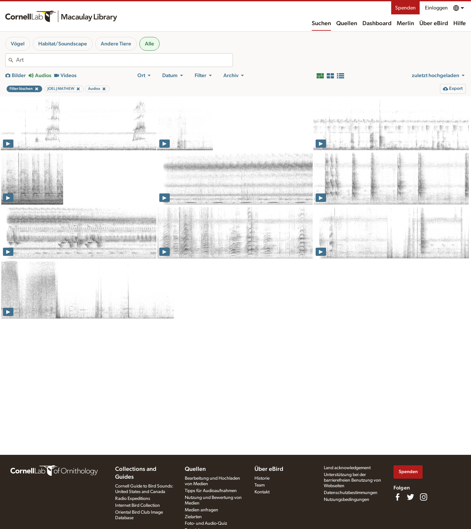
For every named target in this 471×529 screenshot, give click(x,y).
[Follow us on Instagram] (423, 497)
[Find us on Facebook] (397, 497)
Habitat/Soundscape (62, 43)
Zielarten (193, 517)
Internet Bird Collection (137, 505)
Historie (262, 478)
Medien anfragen (201, 510)
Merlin (405, 23)
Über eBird (433, 23)
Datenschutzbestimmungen (350, 492)
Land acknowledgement (347, 468)
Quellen (346, 23)
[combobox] (124, 60)
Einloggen (436, 7)
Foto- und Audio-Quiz (206, 523)
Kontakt (262, 492)
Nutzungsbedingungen (346, 499)
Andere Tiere (116, 43)
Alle (149, 43)
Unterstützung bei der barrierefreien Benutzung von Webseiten (352, 480)
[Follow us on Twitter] (410, 497)
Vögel (18, 43)
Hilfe (459, 23)
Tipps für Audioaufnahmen (211, 490)
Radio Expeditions (132, 498)
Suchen (321, 23)
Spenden (405, 7)
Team (259, 485)
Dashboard (377, 23)
